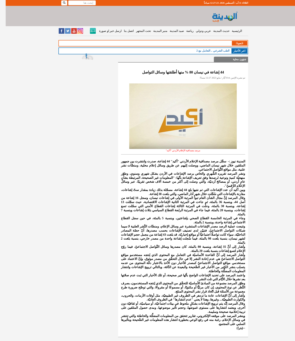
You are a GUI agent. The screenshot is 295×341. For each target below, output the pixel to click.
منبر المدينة (155, 30)
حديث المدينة (216, 30)
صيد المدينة (171, 30)
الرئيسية (231, 30)
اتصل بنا (123, 30)
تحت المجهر (137, 30)
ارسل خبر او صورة (104, 30)
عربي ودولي (197, 30)
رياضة (184, 30)
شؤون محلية (233, 59)
